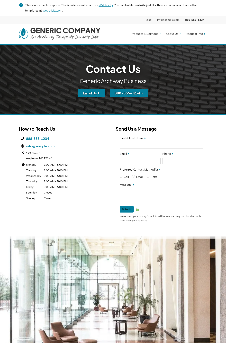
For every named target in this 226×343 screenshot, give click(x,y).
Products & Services (146, 34)
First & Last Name (133, 138)
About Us (173, 34)
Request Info (195, 34)
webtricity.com (52, 10)
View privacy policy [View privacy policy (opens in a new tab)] (136, 220)
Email (125, 153)
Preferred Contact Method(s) (140, 169)
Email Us (91, 93)
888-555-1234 (129, 93)
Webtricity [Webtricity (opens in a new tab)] (106, 5)
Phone (168, 153)
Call (126, 177)
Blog (148, 19)
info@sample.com (40, 146)
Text (154, 177)
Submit (126, 209)
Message (127, 184)
